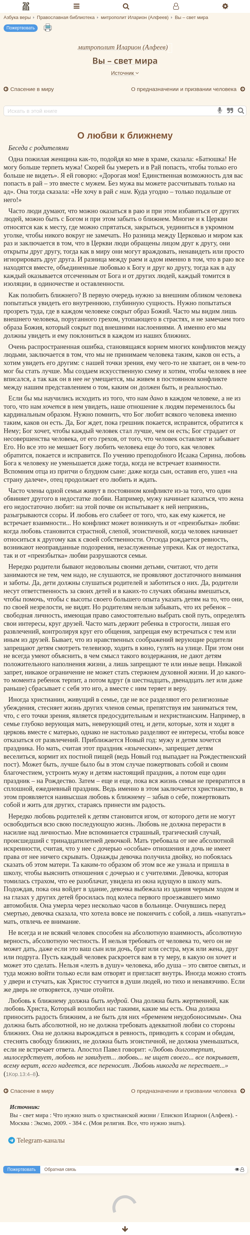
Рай (156, 167)
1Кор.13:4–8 (21, 1074)
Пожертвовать (20, 27)
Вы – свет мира (125, 60)
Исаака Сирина (199, 455)
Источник (125, 73)
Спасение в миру (31, 89)
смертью (16, 913)
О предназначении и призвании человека (184, 89)
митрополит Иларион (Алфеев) (123, 47)
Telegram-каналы (41, 1140)
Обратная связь (60, 1169)
